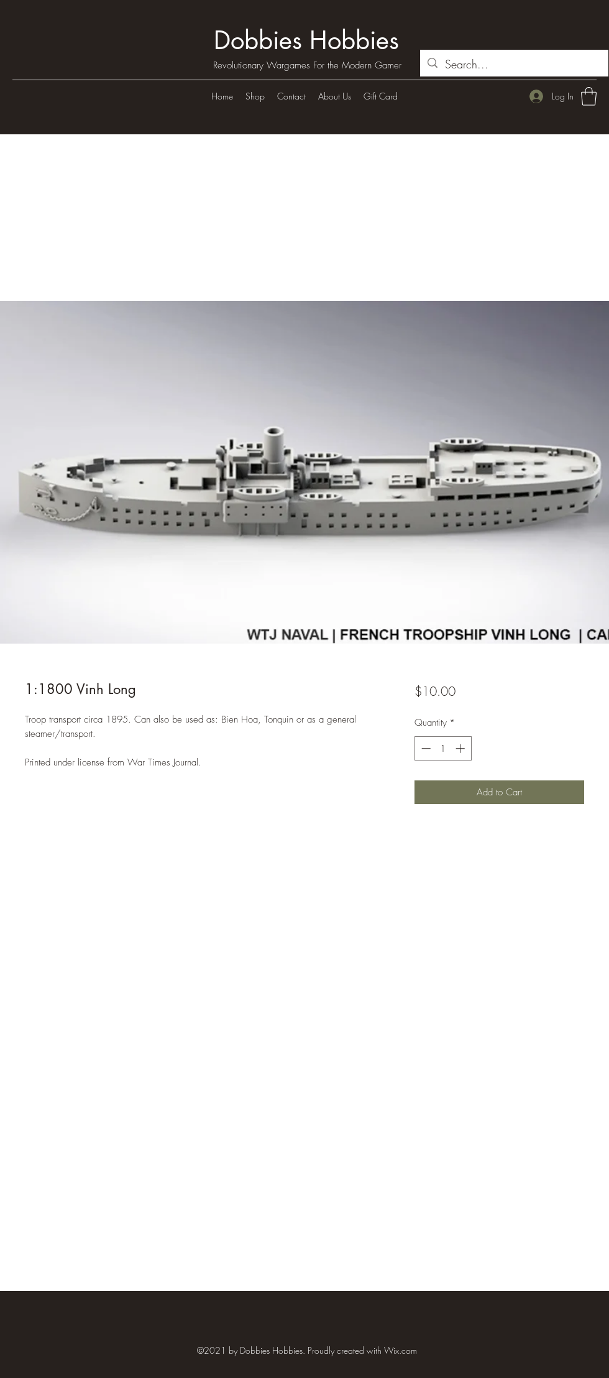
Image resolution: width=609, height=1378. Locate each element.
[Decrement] (424, 748)
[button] (589, 96)
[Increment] (461, 748)
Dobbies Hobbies (306, 40)
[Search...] (513, 65)
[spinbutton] (443, 748)
